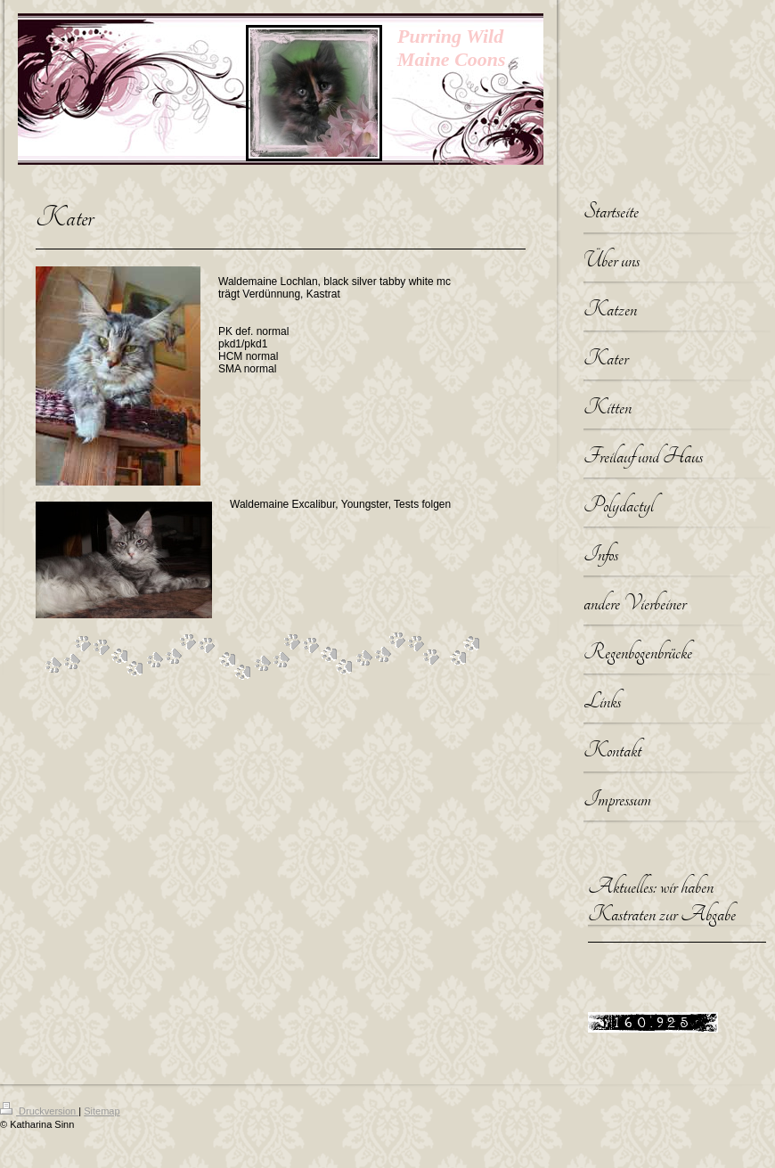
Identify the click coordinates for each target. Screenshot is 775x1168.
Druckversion (39, 1111)
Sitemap (101, 1111)
